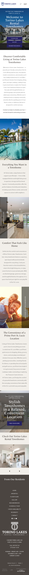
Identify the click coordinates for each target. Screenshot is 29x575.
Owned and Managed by (21, 570)
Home (14, 490)
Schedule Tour (14, 506)
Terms (19, 563)
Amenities (14, 493)
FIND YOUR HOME (14, 423)
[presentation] (9, 466)
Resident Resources (14, 45)
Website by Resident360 (4, 570)
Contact (14, 515)
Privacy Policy (12, 563)
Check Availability (14, 509)
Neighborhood (14, 503)
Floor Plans (14, 38)
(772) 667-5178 (14, 547)
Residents (14, 512)
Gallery (14, 42)
